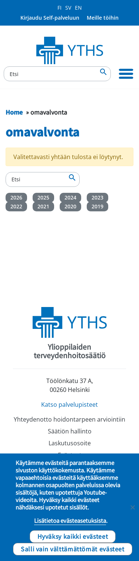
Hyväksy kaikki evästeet (72, 536)
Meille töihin (103, 17)
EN (78, 7)
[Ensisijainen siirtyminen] (126, 73)
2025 (43, 197)
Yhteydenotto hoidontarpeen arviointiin (69, 419)
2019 (97, 206)
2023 (97, 197)
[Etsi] (57, 73)
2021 (43, 206)
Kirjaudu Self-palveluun (49, 17)
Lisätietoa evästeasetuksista (70, 520)
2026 (16, 197)
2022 (16, 206)
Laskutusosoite (70, 443)
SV (68, 7)
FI (59, 7)
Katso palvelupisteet (69, 404)
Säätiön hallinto (70, 431)
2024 (70, 197)
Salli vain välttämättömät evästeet (73, 548)
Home (14, 112)
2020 (70, 206)
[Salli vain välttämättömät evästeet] (132, 507)
